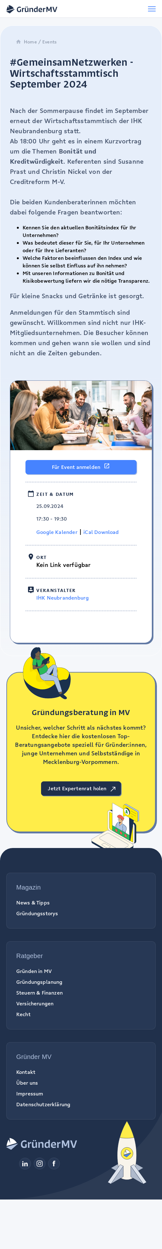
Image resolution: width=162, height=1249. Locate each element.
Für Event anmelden (76, 466)
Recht (23, 1014)
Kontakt (25, 1071)
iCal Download (101, 532)
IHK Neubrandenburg (62, 597)
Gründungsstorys (37, 913)
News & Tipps (33, 902)
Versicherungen (34, 1003)
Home (26, 41)
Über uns (27, 1082)
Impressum (29, 1093)
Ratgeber (29, 955)
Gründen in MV (34, 971)
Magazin (28, 887)
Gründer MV (34, 1056)
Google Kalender (57, 532)
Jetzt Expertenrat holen (77, 788)
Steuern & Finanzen (39, 992)
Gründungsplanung (39, 981)
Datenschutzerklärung (43, 1104)
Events (49, 42)
